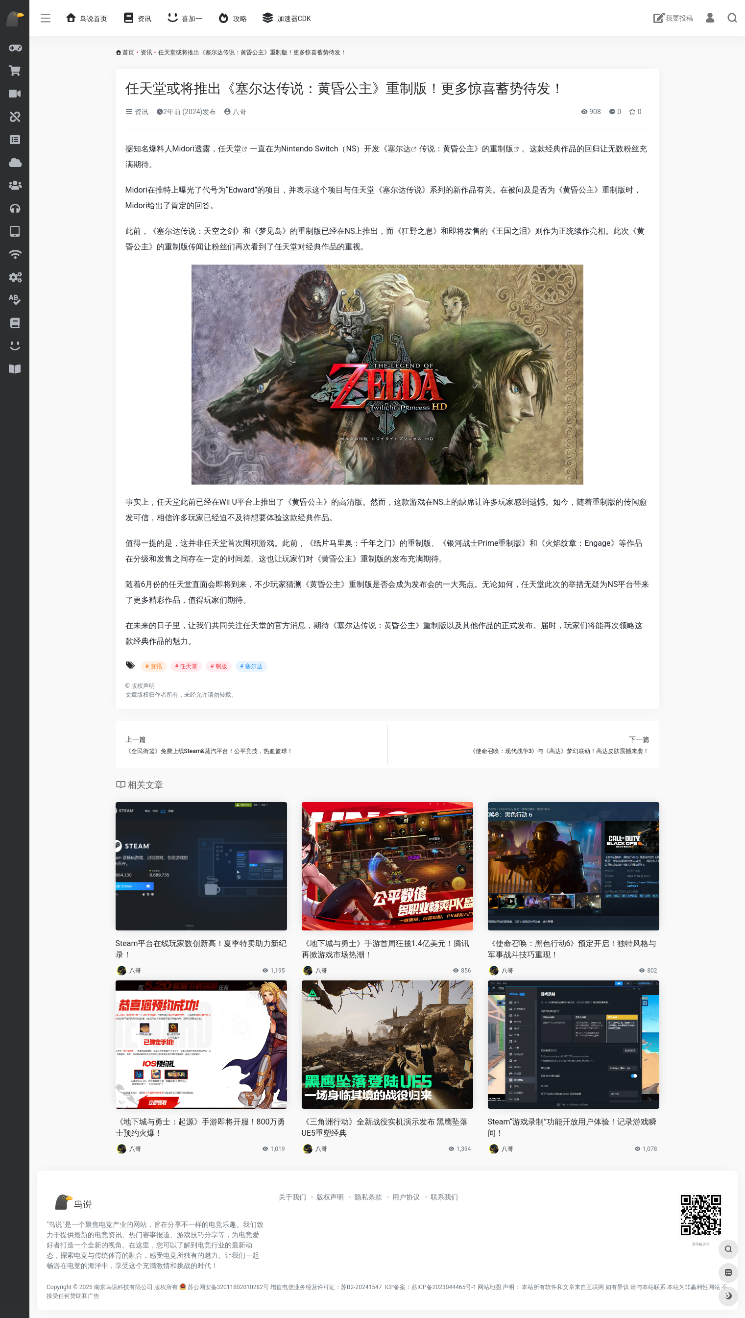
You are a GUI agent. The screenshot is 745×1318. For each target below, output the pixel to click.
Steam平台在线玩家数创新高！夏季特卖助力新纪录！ (201, 949)
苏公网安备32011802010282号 (228, 1287)
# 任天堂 (186, 666)
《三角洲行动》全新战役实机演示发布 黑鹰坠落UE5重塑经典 (385, 1127)
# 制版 (218, 666)
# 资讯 (153, 666)
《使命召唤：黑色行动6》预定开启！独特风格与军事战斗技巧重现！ (572, 949)
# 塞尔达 (251, 666)
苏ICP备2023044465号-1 (443, 1287)
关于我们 (292, 1197)
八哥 (235, 112)
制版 (505, 148)
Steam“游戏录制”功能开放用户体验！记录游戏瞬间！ (572, 1127)
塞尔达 (399, 148)
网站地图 (489, 1287)
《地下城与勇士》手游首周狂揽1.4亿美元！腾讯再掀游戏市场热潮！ (385, 949)
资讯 (146, 52)
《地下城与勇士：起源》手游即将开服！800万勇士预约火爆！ (201, 1127)
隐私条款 (368, 1197)
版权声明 (330, 1197)
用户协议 (406, 1197)
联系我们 (444, 1197)
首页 (128, 52)
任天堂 (229, 148)
